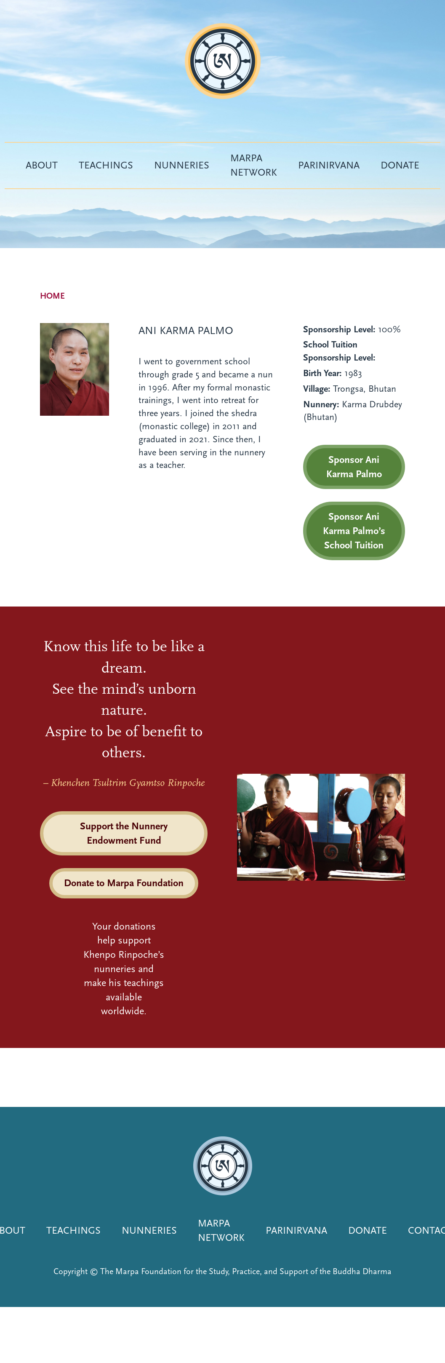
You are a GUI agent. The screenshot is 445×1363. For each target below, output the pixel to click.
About (42, 165)
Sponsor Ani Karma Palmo (354, 467)
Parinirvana (329, 165)
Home (52, 296)
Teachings (106, 165)
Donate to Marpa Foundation (124, 883)
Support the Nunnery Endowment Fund (124, 833)
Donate (400, 165)
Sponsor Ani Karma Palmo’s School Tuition (354, 530)
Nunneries (181, 165)
